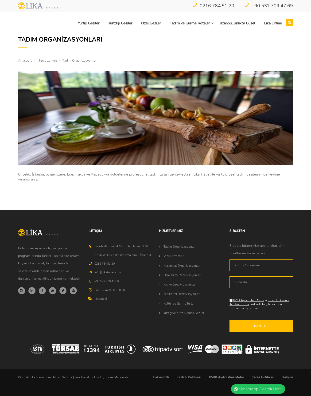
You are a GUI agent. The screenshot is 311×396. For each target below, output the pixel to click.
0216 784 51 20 (213, 6)
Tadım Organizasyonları (180, 247)
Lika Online (273, 23)
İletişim (287, 377)
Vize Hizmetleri (174, 256)
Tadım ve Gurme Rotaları (192, 23)
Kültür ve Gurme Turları (179, 304)
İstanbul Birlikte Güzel (237, 23)
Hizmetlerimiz (47, 60)
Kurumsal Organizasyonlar (182, 266)
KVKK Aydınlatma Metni (248, 300)
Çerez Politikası (263, 377)
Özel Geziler (151, 23)
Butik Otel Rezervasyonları (182, 294)
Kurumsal (100, 299)
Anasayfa (25, 60)
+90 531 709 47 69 (269, 6)
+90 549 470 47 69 (106, 281)
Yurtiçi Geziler (88, 23)
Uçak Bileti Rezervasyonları (182, 275)
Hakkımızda (161, 377)
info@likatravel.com (107, 272)
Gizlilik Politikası (189, 377)
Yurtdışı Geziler (120, 23)
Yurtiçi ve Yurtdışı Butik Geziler (184, 313)
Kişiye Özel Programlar (179, 284)
